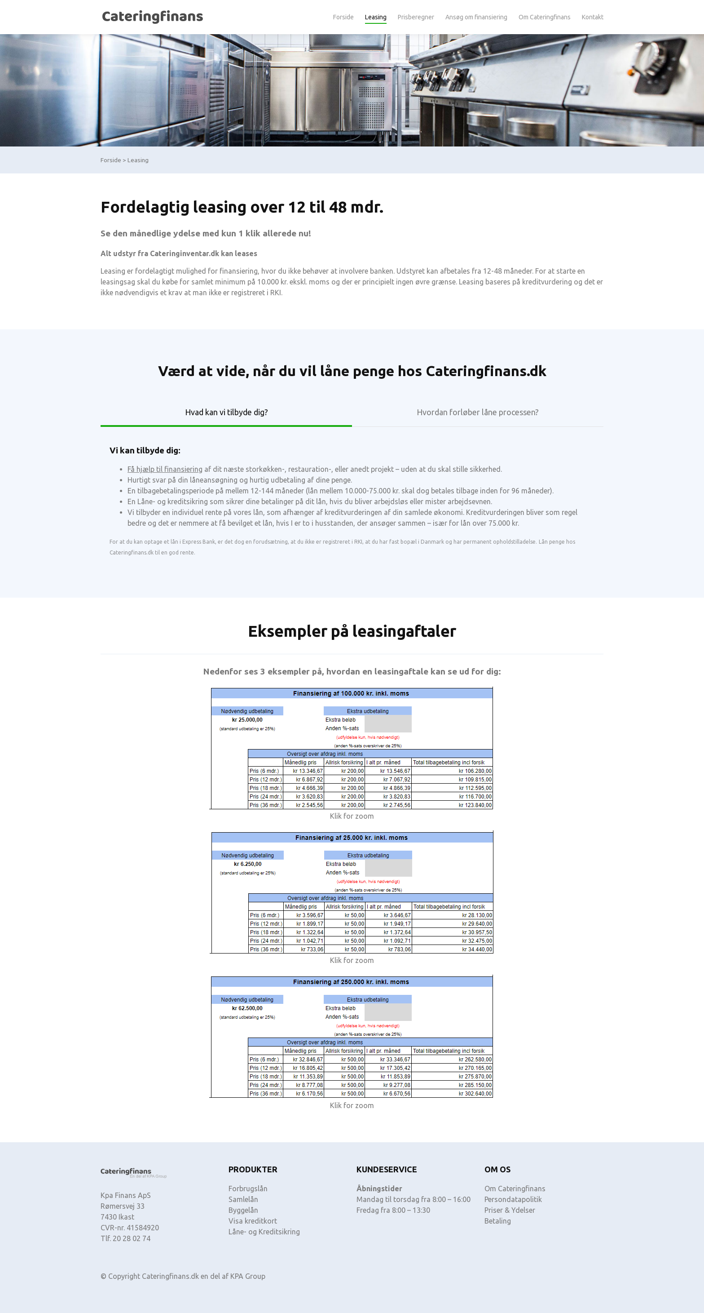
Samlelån (243, 1199)
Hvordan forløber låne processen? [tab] (478, 412)
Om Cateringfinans (545, 17)
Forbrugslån (248, 1188)
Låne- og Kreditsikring (264, 1232)
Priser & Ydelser (509, 1210)
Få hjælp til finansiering (165, 469)
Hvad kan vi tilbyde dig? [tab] (226, 412)
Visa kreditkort (253, 1221)
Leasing (376, 17)
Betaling (497, 1221)
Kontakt (592, 17)
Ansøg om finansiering (476, 17)
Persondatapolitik (513, 1199)
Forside (343, 17)
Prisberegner (416, 17)
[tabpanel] (352, 496)
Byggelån (243, 1210)
